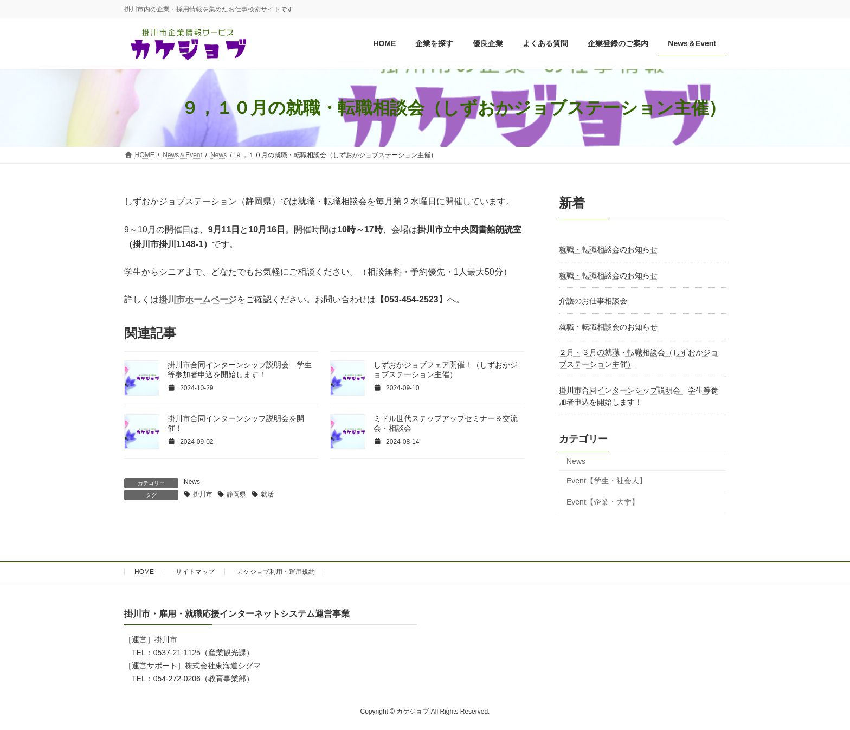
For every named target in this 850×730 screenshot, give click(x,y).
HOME (144, 572)
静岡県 (236, 494)
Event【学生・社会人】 (606, 481)
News (192, 482)
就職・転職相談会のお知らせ (608, 250)
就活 (267, 494)
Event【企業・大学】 (602, 502)
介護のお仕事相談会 (593, 301)
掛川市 (202, 494)
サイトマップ (195, 572)
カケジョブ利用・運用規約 (276, 572)
